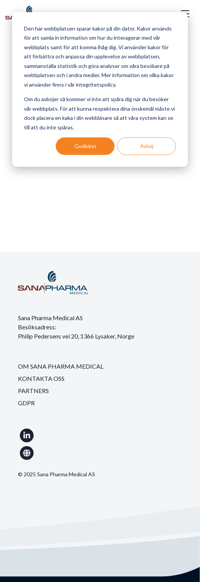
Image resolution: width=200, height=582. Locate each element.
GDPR (26, 402)
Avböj (146, 146)
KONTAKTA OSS (41, 378)
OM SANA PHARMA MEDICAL (60, 366)
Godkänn (85, 146)
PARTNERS (33, 390)
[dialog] (100, 89)
